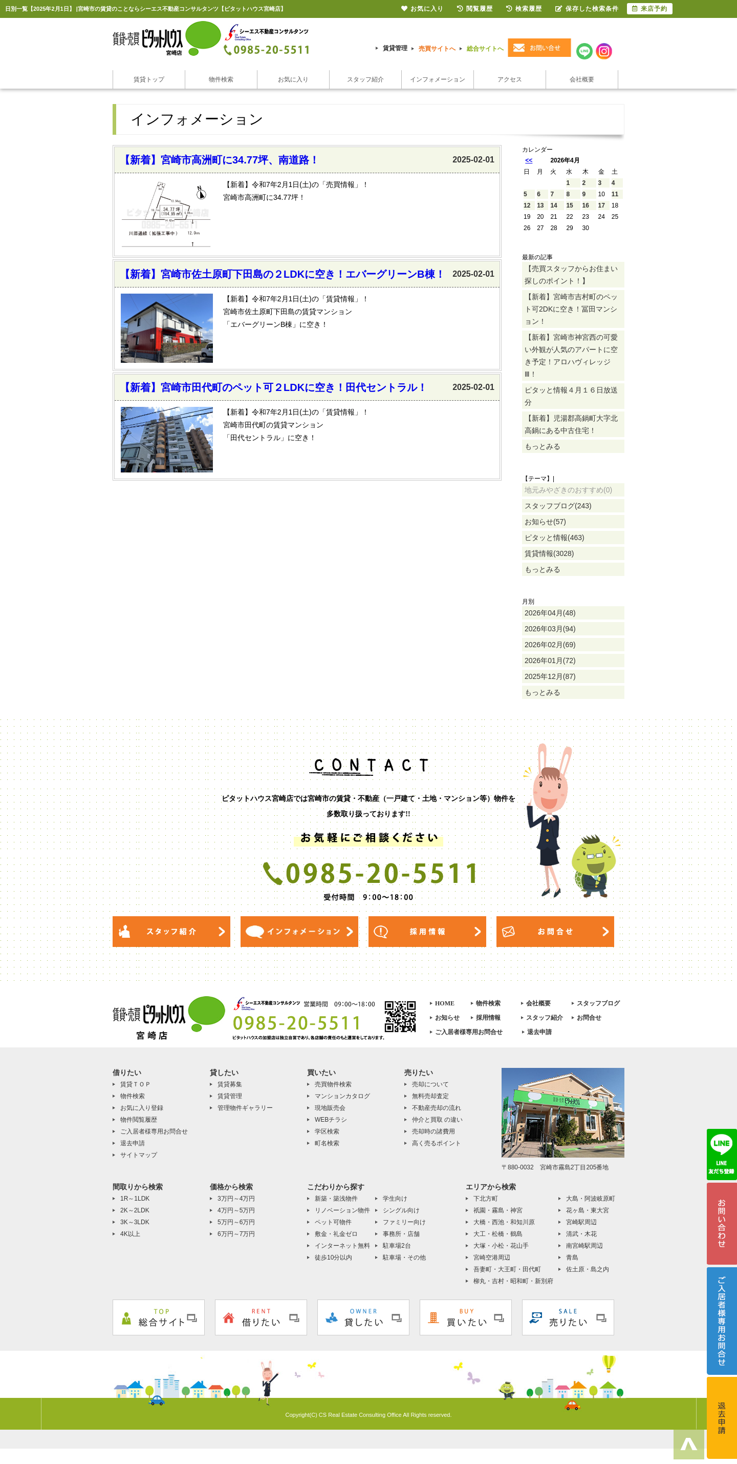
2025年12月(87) (550, 676)
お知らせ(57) (545, 522)
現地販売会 (330, 1107)
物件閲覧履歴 (138, 1119)
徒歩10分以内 (333, 1257)
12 (527, 205)
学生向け (395, 1198)
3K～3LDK (134, 1222)
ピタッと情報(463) (554, 537)
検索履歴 (524, 8)
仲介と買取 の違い (437, 1119)
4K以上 (130, 1234)
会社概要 (582, 79)
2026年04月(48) (550, 613)
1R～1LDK (134, 1198)
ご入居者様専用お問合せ (469, 1032)
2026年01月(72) (550, 660)
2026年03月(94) (550, 629)
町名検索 (327, 1143)
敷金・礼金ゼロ (336, 1234)
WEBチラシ (331, 1119)
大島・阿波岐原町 (590, 1198)
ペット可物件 (333, 1222)
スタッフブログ (598, 1003)
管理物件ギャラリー (245, 1107)
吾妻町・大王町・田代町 (507, 1269)
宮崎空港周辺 (491, 1257)
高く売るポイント (436, 1143)
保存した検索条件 (587, 8)
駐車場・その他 (404, 1257)
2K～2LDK (134, 1210)
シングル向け (401, 1210)
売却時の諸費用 (433, 1131)
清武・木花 (581, 1234)
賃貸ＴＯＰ (135, 1084)
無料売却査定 (430, 1096)
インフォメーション (437, 79)
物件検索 (221, 79)
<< (528, 160)
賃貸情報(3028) (549, 553)
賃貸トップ (149, 79)
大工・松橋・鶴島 (498, 1234)
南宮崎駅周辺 (584, 1245)
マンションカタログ (342, 1096)
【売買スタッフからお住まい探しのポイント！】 (571, 274)
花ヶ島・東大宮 (587, 1210)
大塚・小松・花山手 (501, 1245)
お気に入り (293, 79)
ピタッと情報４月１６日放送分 (571, 396)
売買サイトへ (437, 48)
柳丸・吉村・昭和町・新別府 (513, 1281)
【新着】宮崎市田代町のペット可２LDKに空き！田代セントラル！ (273, 387)
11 (615, 194)
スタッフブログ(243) (558, 506)
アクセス (509, 79)
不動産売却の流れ (436, 1107)
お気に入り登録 (141, 1107)
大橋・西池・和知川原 (504, 1222)
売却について (430, 1084)
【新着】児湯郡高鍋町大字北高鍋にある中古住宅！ (571, 424)
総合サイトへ (485, 48)
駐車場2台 (397, 1245)
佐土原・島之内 (587, 1269)
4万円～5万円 (236, 1210)
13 (540, 205)
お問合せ (589, 1017)
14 (553, 205)
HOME (444, 1003)
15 (569, 205)
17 (601, 205)
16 (585, 205)
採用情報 (488, 1017)
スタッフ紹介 (365, 79)
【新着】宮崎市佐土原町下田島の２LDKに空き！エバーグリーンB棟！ (282, 274)
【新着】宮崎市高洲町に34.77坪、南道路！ (219, 160)
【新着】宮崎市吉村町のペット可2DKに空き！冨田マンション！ (571, 309)
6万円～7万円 (236, 1234)
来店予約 (649, 8)
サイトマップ (138, 1155)
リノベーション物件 (342, 1210)
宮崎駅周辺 (581, 1222)
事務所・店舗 (401, 1234)
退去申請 (539, 1032)
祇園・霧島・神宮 (498, 1210)
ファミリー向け (404, 1222)
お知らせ (447, 1017)
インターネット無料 (342, 1245)
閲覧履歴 (475, 8)
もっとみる (542, 446)
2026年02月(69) (550, 645)
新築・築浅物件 (336, 1198)
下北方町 (485, 1198)
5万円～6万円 (236, 1222)
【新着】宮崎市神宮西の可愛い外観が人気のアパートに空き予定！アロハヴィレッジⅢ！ (571, 355)
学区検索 (327, 1131)
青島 (572, 1257)
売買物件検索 (333, 1084)
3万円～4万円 (236, 1198)
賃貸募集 (230, 1084)
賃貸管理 (395, 48)
